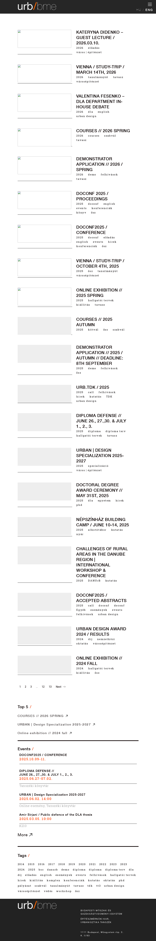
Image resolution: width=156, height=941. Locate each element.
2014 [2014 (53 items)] (21, 864)
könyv (81, 212)
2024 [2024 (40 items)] (21, 869)
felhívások (109, 174)
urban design (86, 116)
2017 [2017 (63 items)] (51, 864)
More (25, 834)
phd (79, 512)
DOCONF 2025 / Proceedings (92, 196)
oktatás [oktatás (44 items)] (109, 880)
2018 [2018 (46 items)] (61, 864)
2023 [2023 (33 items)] (113, 864)
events (81, 208)
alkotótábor (97, 538)
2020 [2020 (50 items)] (82, 864)
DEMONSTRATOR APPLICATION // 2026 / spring (99, 164)
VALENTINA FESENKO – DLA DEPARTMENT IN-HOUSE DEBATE (100, 101)
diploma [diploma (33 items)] (95, 869)
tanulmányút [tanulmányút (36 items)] (60, 885)
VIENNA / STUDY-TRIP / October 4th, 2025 (100, 264)
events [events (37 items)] (81, 875)
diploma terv (115, 436)
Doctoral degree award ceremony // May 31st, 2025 (99, 497)
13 (50, 686)
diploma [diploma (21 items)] (79, 869)
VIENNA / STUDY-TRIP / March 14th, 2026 (100, 69)
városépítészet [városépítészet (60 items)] (29, 891)
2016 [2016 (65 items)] (41, 864)
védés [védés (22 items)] (48, 891)
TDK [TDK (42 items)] (90, 885)
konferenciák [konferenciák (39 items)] (74, 880)
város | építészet (89, 52)
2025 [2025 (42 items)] (31, 869)
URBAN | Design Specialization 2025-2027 (100, 461)
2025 (79, 204)
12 (43, 686)
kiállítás (83, 305)
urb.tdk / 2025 (92, 390)
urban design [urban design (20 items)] (114, 885)
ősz (93, 212)
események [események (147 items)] (63, 875)
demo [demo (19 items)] (65, 869)
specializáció (98, 472)
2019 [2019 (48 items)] (72, 864)
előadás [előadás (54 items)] (31, 875)
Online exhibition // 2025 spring (99, 294)
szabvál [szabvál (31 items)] (41, 885)
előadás (94, 47)
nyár (79, 542)
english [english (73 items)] (46, 875)
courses (93, 135)
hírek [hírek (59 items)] (22, 880)
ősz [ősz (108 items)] (77, 891)
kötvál (93, 331)
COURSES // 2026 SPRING (103, 130)
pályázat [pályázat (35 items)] (24, 885)
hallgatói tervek (101, 301)
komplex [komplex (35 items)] (53, 880)
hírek (112, 242)
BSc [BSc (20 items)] (41, 869)
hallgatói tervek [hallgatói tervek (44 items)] (123, 875)
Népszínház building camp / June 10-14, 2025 (102, 530)
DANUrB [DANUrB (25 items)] (52, 869)
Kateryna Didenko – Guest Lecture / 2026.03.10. (99, 37)
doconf (93, 204)
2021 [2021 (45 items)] (92, 864)
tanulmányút (98, 77)
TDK (109, 400)
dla (90, 111)
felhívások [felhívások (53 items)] (98, 875)
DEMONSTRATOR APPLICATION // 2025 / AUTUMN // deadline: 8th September (99, 357)
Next (60, 687)
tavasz (118, 77)
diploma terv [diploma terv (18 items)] (115, 869)
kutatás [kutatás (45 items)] (94, 880)
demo (92, 174)
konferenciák (102, 208)
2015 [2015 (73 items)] (31, 864)
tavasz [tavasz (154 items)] (79, 885)
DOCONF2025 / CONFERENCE (91, 230)
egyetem (104, 508)
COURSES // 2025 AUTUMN (94, 323)
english (104, 111)
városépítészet (87, 81)
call (91, 395)
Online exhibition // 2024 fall (43, 733)
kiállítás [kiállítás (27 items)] (36, 880)
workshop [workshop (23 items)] (64, 891)
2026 (79, 47)
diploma (94, 436)
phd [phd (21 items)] (122, 880)
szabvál (110, 135)
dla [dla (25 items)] (131, 869)
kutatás (95, 400)
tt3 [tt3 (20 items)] (98, 885)
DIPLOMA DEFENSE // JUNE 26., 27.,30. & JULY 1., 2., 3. (101, 425)
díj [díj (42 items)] (20, 875)
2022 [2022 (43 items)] (102, 864)
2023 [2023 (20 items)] (123, 864)
